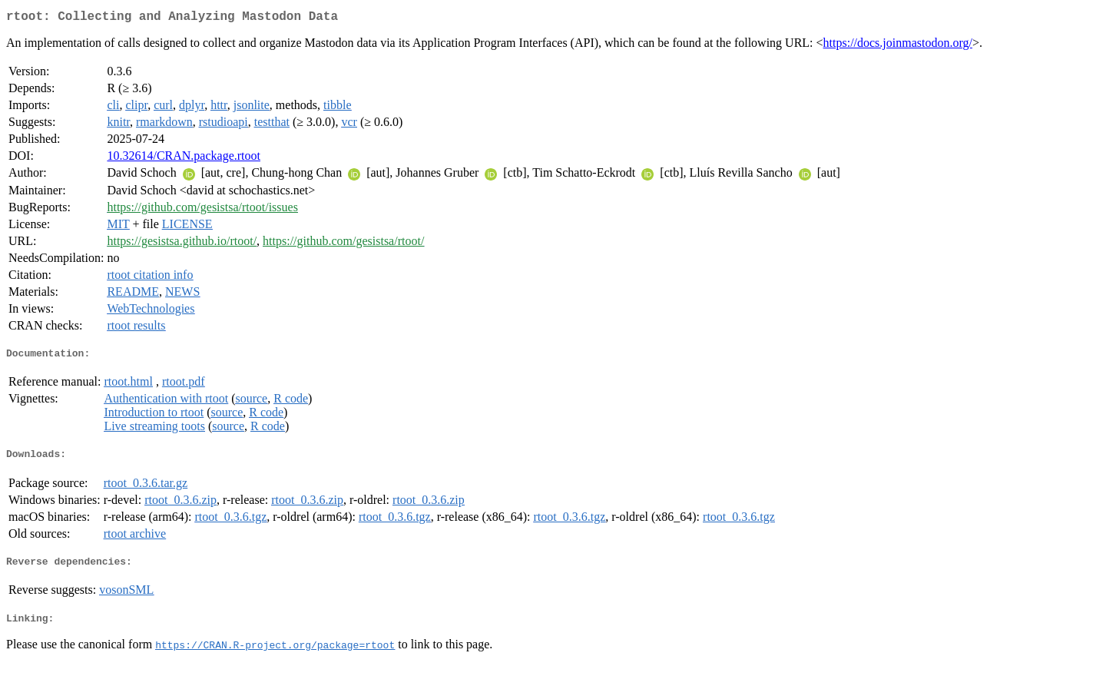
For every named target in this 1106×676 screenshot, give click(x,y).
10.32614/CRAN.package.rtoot (183, 158)
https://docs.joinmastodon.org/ (897, 45)
